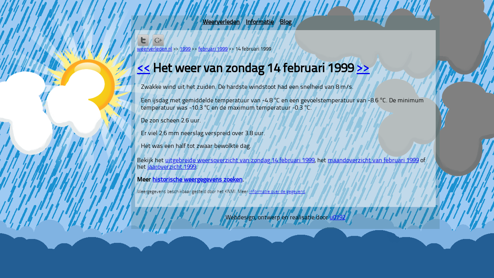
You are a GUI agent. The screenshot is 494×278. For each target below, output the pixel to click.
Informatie (260, 22)
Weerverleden (221, 22)
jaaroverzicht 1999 (171, 167)
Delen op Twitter (143, 40)
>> (363, 69)
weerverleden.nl (154, 49)
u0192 (337, 218)
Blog (285, 22)
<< (143, 69)
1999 (185, 49)
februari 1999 (213, 49)
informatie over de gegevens (277, 192)
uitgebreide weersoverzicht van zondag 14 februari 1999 (240, 161)
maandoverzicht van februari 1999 (373, 161)
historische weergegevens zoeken (197, 180)
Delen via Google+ (158, 40)
